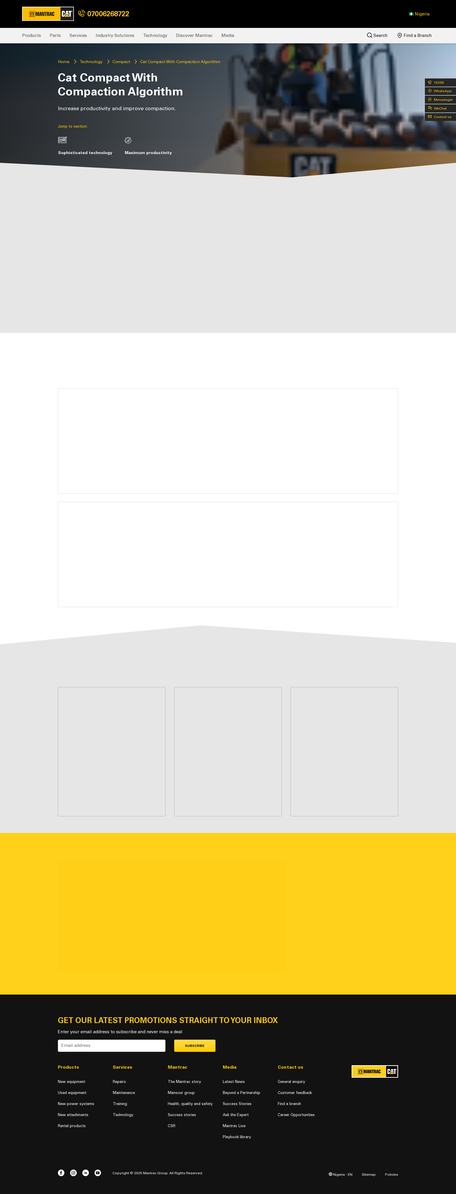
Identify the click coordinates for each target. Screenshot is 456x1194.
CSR (171, 1126)
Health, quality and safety (190, 1104)
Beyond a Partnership (241, 1093)
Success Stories (237, 1104)
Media (227, 35)
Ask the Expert (236, 1115)
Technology (155, 35)
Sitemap (369, 1174)
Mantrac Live (234, 1126)
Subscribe (194, 1046)
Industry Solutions (115, 35)
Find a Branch (415, 35)
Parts (55, 35)
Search (377, 35)
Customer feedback (295, 1093)
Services (78, 35)
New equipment (71, 1081)
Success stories (182, 1115)
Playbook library (237, 1137)
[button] (419, 14)
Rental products (72, 1126)
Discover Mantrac (194, 35)
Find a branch (289, 1104)
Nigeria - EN (340, 1174)
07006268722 (103, 14)
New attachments (73, 1115)
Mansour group (181, 1093)
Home (64, 61)
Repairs (119, 1081)
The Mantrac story (184, 1081)
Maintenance (124, 1093)
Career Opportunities (296, 1115)
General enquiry (291, 1081)
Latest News (234, 1081)
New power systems (76, 1104)
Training (120, 1104)
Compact (121, 61)
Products (31, 35)
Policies (391, 1174)
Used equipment (72, 1093)
